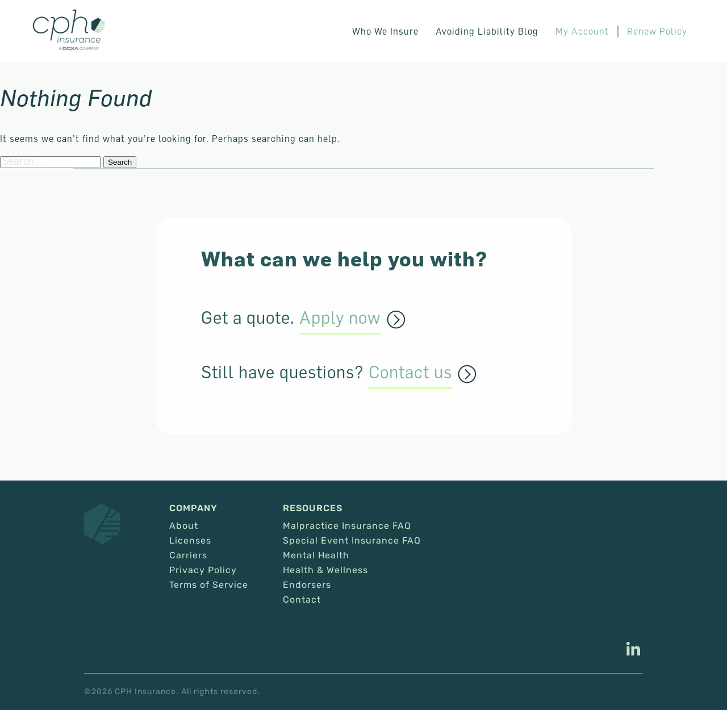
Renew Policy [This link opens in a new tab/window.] (657, 31)
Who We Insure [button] (385, 31)
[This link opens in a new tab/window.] (633, 650)
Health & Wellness (325, 570)
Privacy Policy (203, 570)
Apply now (340, 318)
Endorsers (307, 585)
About (183, 526)
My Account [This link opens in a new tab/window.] (582, 31)
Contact (302, 599)
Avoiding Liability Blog (487, 31)
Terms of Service (208, 585)
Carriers (188, 555)
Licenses (190, 540)
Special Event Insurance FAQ (352, 540)
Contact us (410, 372)
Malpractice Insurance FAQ (347, 526)
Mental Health (316, 555)
